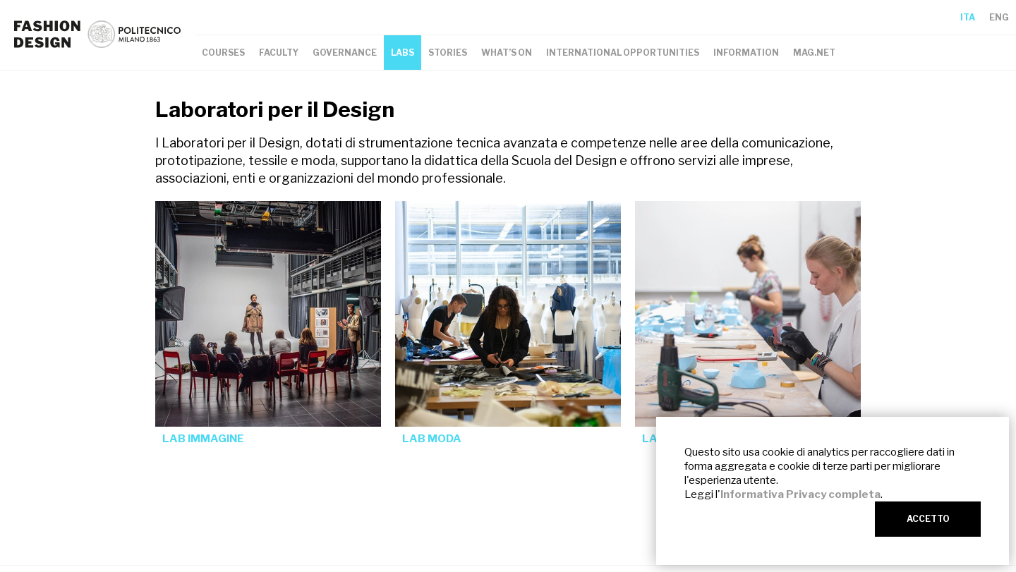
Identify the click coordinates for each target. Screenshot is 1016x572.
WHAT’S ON (506, 52)
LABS (402, 52)
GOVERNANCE (345, 52)
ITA (967, 17)
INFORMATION (746, 52)
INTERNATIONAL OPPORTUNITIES (622, 52)
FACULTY (278, 52)
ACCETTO (928, 518)
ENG (999, 17)
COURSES (223, 52)
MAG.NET (814, 52)
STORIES (447, 52)
